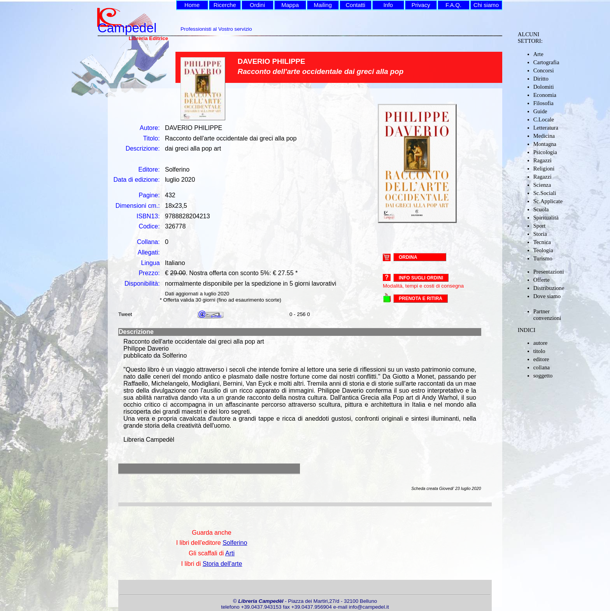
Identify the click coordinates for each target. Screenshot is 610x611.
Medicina (544, 136)
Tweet (125, 314)
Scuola (541, 209)
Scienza (542, 185)
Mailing (322, 5)
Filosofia (543, 103)
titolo (539, 351)
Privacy (421, 5)
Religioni (544, 168)
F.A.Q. (453, 5)
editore (541, 359)
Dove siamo (547, 296)
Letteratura (545, 128)
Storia (540, 234)
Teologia (543, 250)
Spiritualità (546, 217)
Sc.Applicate (548, 201)
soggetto (543, 375)
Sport (539, 226)
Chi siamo (486, 5)
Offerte (541, 280)
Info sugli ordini (421, 278)
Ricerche (225, 5)
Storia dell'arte (222, 563)
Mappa (290, 5)
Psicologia (545, 152)
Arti (230, 553)
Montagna (544, 144)
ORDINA (408, 257)
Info (388, 5)
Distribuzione (548, 288)
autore (540, 343)
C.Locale (543, 119)
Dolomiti (543, 87)
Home (192, 5)
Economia (544, 95)
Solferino (235, 542)
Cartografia (546, 62)
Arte (538, 54)
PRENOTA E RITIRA (420, 298)
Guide (540, 111)
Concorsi (543, 70)
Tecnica (542, 242)
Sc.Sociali (544, 193)
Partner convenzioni (547, 314)
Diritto (541, 78)
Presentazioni (548, 272)
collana (541, 367)
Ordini (257, 5)
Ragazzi (542, 160)
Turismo (542, 258)
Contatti (355, 5)
